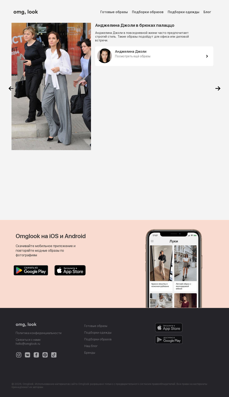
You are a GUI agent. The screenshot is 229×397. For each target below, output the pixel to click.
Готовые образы (114, 12)
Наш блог (91, 346)
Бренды (89, 352)
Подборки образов (148, 12)
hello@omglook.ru (28, 343)
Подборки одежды (183, 12)
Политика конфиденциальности (38, 333)
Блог (207, 12)
